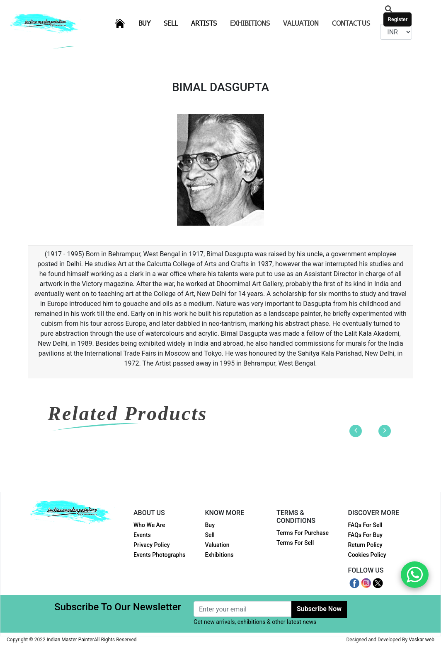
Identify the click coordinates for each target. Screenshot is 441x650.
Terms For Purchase (302, 533)
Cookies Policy (367, 554)
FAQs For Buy (365, 535)
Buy (149, 22)
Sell (176, 22)
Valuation (301, 23)
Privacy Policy (151, 545)
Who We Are (149, 525)
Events (142, 535)
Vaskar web (421, 640)
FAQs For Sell (365, 525)
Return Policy (365, 545)
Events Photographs (159, 554)
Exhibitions (250, 23)
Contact (351, 23)
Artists (209, 22)
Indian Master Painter (70, 640)
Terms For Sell (295, 542)
